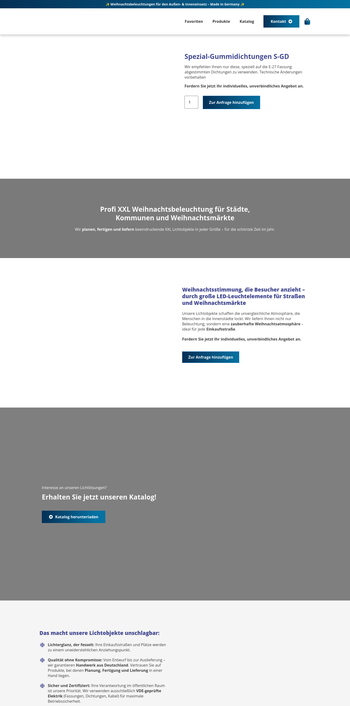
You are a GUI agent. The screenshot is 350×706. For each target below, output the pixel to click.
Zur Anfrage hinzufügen (231, 102)
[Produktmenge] (191, 102)
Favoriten (194, 21)
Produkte (221, 21)
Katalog (247, 21)
